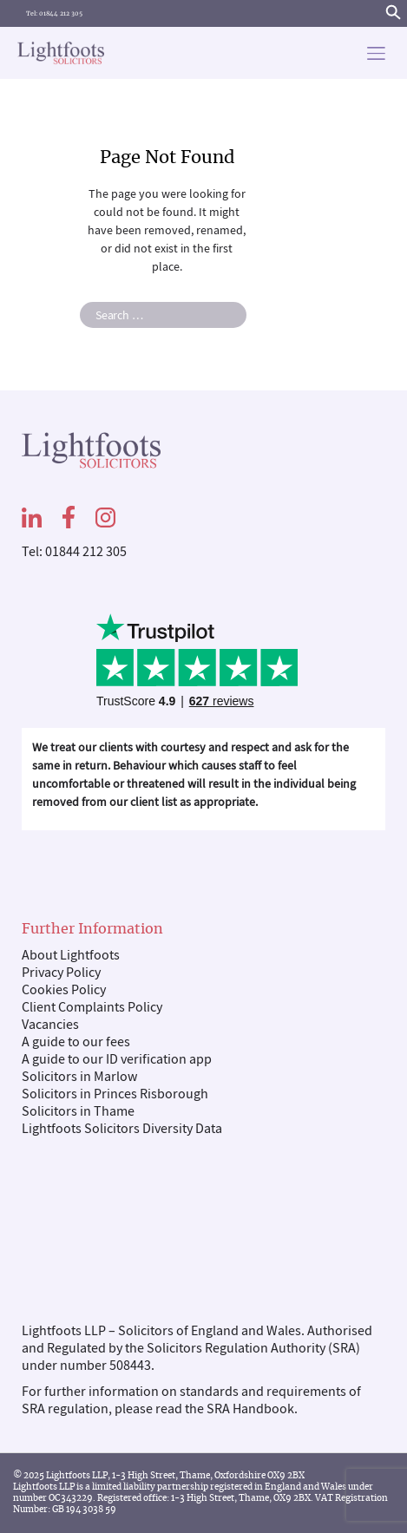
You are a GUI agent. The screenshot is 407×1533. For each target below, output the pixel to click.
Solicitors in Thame (78, 1111)
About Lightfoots (71, 955)
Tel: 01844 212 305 (54, 13)
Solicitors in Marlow (79, 1076)
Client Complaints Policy (92, 1007)
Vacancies (50, 1024)
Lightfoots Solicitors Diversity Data (122, 1128)
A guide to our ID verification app (117, 1059)
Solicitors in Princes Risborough (115, 1094)
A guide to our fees (76, 1042)
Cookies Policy (64, 990)
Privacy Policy (61, 972)
